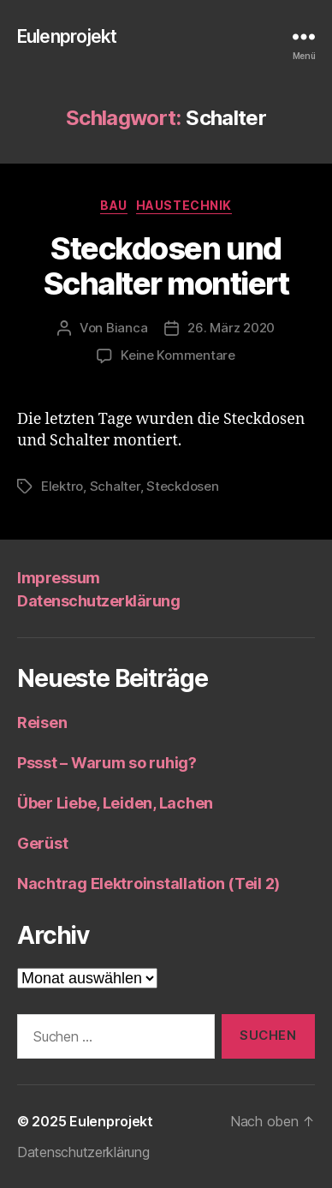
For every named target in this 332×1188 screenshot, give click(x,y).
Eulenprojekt (67, 36)
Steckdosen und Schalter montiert (166, 266)
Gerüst (42, 843)
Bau (113, 205)
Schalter (115, 486)
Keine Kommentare (178, 355)
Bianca (126, 327)
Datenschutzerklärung (98, 601)
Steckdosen (182, 486)
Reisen (42, 722)
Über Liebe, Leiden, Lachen (115, 803)
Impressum (58, 578)
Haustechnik (184, 205)
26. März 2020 (231, 327)
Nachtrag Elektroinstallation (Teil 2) (148, 883)
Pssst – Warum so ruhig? (107, 763)
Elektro (62, 486)
